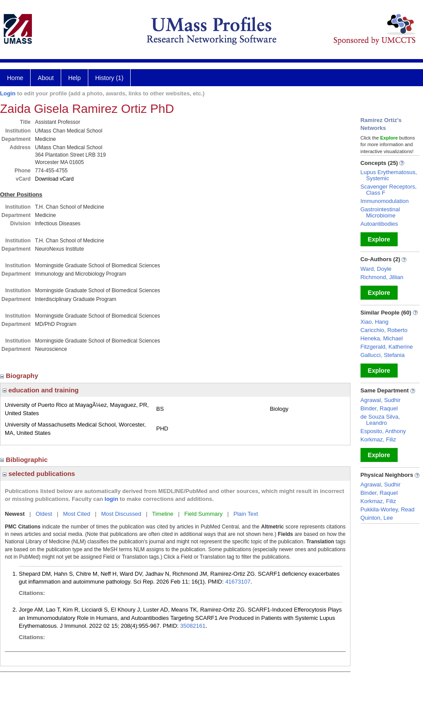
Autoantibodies (379, 223)
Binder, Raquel (379, 408)
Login (7, 93)
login (111, 499)
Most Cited (76, 514)
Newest (15, 514)
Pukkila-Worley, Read (388, 509)
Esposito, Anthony (383, 431)
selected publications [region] (39, 473)
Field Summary (203, 514)
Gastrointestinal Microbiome (380, 212)
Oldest (44, 514)
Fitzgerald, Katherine (387, 346)
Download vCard (54, 179)
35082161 (192, 626)
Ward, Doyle (376, 269)
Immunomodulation (385, 201)
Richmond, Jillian (382, 277)
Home (15, 77)
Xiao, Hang (374, 321)
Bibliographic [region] (24, 459)
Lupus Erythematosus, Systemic (389, 175)
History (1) (109, 77)
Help (74, 77)
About (46, 77)
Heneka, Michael (382, 338)
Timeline (162, 514)
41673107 (237, 581)
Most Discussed (121, 514)
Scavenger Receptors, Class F (389, 189)
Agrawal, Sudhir (381, 400)
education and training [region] (41, 390)
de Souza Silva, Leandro (380, 419)
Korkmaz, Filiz (378, 439)
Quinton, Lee (377, 517)
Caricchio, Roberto (384, 330)
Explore (379, 239)
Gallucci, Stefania (383, 355)
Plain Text (245, 514)
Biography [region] (20, 375)
